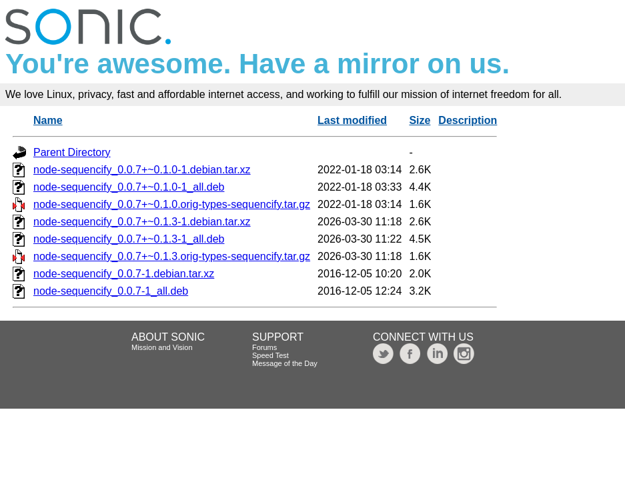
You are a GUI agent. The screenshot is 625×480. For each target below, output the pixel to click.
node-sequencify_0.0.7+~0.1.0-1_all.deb (128, 187)
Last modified (352, 120)
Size (419, 120)
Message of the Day (285, 363)
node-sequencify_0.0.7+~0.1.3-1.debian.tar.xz (142, 221)
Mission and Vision (162, 347)
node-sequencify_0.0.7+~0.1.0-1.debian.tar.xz (142, 169)
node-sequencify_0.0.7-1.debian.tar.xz (123, 273)
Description (467, 120)
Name (48, 120)
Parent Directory (72, 152)
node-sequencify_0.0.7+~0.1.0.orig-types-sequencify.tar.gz (171, 204)
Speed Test (270, 355)
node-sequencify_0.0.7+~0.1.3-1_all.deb (128, 239)
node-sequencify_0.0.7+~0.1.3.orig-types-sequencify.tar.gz (171, 256)
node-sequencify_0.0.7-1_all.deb (110, 291)
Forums (264, 347)
